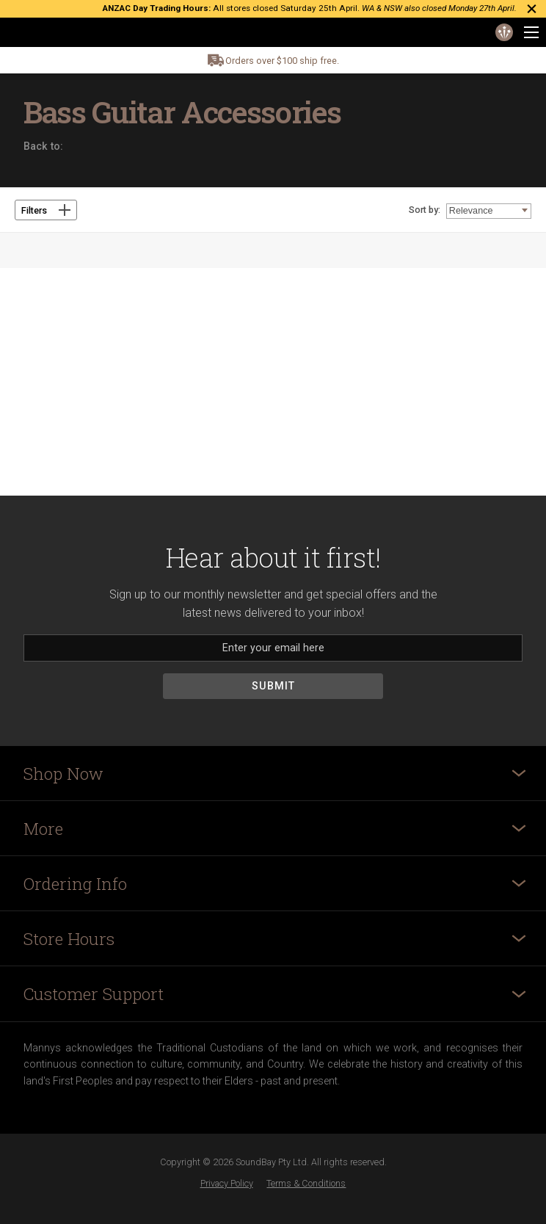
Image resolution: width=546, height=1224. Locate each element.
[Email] (273, 648)
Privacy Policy (226, 1183)
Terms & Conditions (306, 1183)
